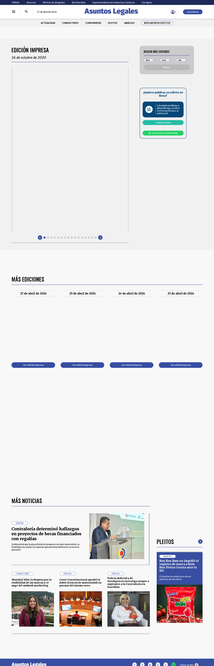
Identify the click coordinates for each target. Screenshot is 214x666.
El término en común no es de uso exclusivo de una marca (175, 488)
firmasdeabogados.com (128, 654)
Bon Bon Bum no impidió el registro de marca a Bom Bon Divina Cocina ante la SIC (179, 475)
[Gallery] (70, 148)
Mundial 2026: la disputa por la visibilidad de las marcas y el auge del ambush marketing (31, 492)
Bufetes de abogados (54, 2)
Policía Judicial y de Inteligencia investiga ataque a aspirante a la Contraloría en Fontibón (128, 493)
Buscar (166, 67)
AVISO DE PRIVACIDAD (120, 621)
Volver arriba (189, 575)
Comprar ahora (163, 122)
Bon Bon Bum (78, 2)
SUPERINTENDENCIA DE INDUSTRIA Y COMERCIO (121, 636)
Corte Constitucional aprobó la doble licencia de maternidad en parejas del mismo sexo (80, 492)
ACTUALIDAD (48, 23)
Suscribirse (192, 11)
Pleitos (165, 452)
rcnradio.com (185, 654)
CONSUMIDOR (93, 23)
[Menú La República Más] (13, 12)
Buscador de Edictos (157, 23)
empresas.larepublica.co (90, 654)
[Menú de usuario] (173, 12)
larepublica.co (29, 654)
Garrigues (147, 2)
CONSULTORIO (70, 23)
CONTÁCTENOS (79, 615)
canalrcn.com (160, 654)
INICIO (15, 613)
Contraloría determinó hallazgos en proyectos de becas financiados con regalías (46, 443)
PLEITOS (112, 23)
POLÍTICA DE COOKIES (82, 636)
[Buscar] (26, 12)
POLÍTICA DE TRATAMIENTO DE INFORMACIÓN (123, 628)
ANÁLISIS (129, 23)
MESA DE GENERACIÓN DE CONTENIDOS (120, 615)
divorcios (31, 2)
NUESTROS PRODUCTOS (83, 621)
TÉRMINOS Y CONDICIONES (85, 628)
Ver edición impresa (33, 365)
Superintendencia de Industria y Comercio (113, 2)
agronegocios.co (56, 654)
